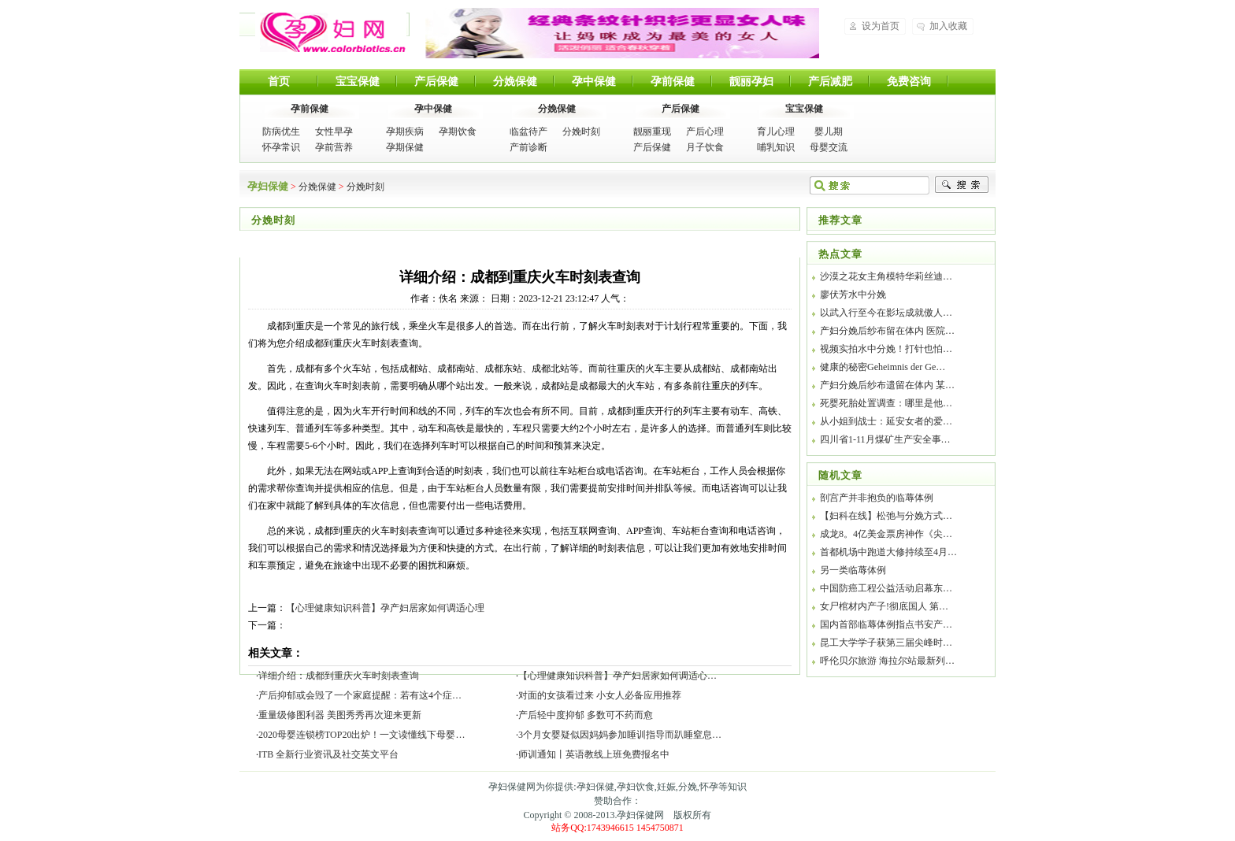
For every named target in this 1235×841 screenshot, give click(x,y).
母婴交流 (828, 147)
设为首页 (880, 25)
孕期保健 (405, 147)
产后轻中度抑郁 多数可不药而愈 (585, 715)
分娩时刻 (581, 131)
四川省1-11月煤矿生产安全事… (885, 439)
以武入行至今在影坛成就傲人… (886, 312)
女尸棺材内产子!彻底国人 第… (884, 606)
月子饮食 (705, 147)
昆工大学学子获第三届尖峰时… (886, 642)
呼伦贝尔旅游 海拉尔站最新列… (887, 660)
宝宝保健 (358, 81)
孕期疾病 (405, 131)
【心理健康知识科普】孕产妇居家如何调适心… (617, 675)
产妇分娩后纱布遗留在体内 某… (887, 385)
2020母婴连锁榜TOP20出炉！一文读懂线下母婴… (361, 734)
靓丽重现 (652, 131)
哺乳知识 (776, 147)
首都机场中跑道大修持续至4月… (888, 552)
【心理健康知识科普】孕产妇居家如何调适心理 (385, 607)
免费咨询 (909, 81)
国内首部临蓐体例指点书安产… (886, 624)
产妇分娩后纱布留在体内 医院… (887, 330)
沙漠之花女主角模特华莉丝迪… (886, 276)
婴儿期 (828, 131)
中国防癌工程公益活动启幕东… (886, 588)
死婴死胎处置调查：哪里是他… (886, 403)
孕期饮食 (458, 131)
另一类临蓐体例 (853, 570)
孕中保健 (594, 81)
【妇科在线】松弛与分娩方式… (886, 515)
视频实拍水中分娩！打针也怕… (886, 348)
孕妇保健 (331, 32)
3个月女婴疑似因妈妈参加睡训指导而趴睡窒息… (619, 734)
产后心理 (705, 131)
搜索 (961, 185)
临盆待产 (528, 131)
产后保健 (436, 81)
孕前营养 (334, 147)
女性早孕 (334, 131)
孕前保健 (673, 81)
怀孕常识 (281, 147)
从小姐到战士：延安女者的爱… (886, 421)
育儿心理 (776, 131)
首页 (279, 81)
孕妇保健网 (640, 815)
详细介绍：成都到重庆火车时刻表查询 (338, 675)
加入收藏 (948, 25)
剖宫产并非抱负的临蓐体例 (876, 497)
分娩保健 (515, 81)
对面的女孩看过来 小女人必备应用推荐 (599, 695)
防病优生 (281, 131)
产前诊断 (528, 147)
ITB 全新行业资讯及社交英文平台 (328, 754)
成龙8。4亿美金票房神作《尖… (886, 533)
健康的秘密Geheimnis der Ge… (882, 366)
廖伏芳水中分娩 (853, 294)
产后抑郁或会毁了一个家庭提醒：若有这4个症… (360, 695)
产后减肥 (830, 81)
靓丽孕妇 (751, 81)
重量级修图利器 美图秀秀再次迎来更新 (339, 715)
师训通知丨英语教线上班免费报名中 (593, 754)
